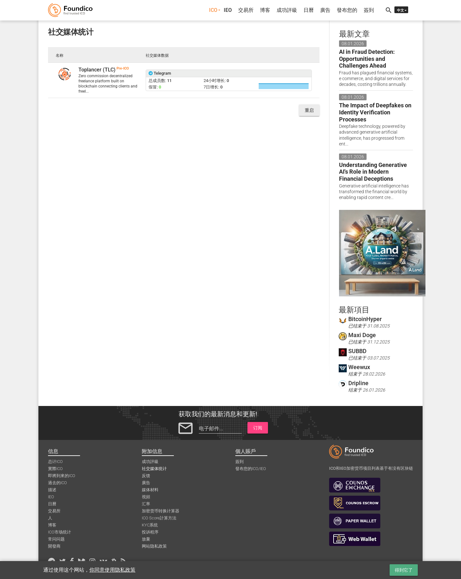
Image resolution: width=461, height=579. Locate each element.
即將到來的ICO (61, 475)
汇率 (146, 503)
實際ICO (55, 468)
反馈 (146, 475)
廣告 (325, 10)
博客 (265, 10)
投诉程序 (150, 532)
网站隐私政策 (154, 546)
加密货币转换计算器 (160, 511)
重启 (309, 110)
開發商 (54, 546)
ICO (213, 10)
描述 (52, 489)
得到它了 (404, 570)
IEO (228, 10)
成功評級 (287, 10)
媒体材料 (150, 489)
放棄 (146, 539)
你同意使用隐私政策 (112, 570)
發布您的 (347, 10)
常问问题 (56, 539)
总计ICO (55, 461)
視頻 (146, 496)
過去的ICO (57, 482)
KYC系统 (150, 525)
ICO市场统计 (59, 532)
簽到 (369, 10)
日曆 (308, 10)
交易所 (246, 10)
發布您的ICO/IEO (250, 468)
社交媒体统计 (154, 468)
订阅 (257, 427)
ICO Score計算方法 (159, 518)
